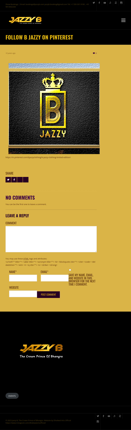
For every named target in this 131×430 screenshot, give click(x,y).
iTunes (110, 3)
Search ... (93, 8)
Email (44, 271)
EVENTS (12, 395)
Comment (11, 223)
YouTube (105, 3)
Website (14, 287)
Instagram (121, 3)
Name (12, 271)
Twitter (93, 3)
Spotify (116, 3)
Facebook (99, 3)
